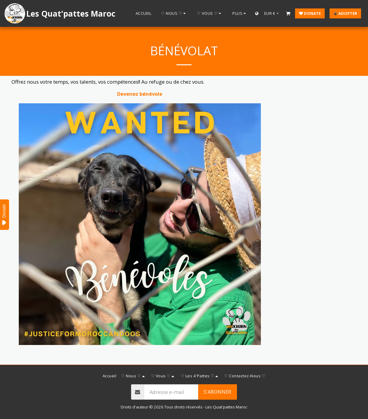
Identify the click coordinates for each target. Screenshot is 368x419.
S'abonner (217, 391)
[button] (174, 14)
